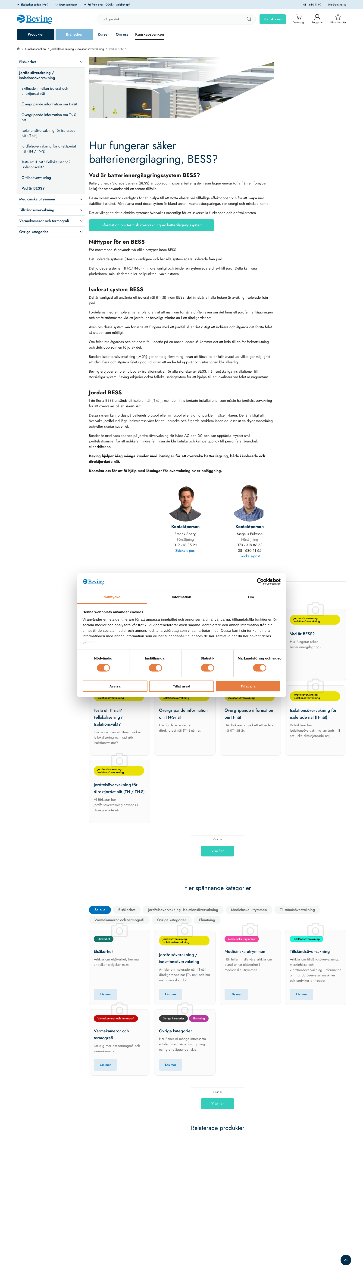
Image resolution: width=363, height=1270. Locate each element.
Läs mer (105, 994)
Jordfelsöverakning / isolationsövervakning (77, 49)
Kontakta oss (273, 19)
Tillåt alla (248, 686)
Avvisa (115, 686)
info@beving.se (337, 5)
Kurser (103, 34)
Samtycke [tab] (112, 597)
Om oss (122, 34)
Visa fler (217, 851)
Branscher (74, 34)
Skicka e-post (185, 550)
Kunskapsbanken (149, 34)
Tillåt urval (181, 686)
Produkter (36, 34)
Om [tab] (251, 597)
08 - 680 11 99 (312, 5)
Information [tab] (181, 597)
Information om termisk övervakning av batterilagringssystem (151, 225)
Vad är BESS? (117, 49)
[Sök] (249, 19)
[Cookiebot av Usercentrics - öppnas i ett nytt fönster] (260, 581)
